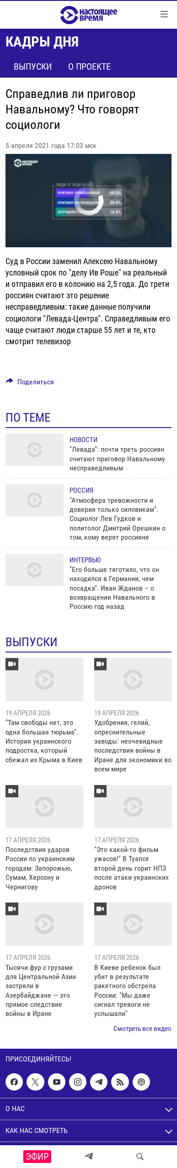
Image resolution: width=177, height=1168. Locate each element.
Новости (83, 440)
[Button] (30, 384)
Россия (81, 490)
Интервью (85, 560)
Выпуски (33, 66)
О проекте (89, 66)
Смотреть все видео (142, 1029)
